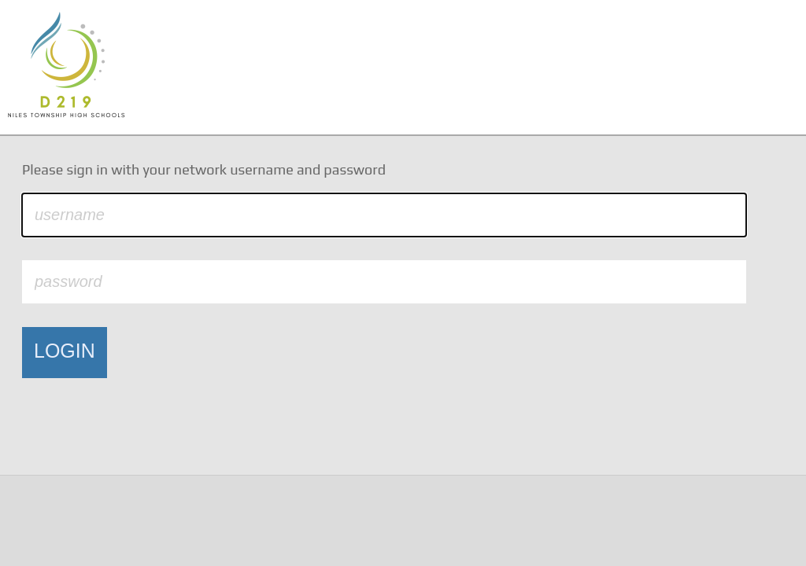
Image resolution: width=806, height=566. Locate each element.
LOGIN (64, 351)
